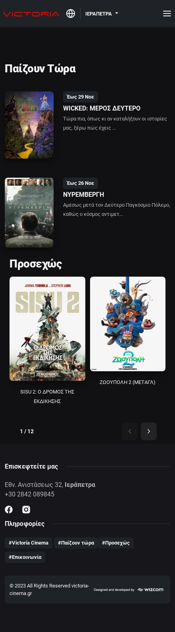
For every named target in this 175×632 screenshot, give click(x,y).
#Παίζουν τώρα (76, 543)
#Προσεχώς (116, 543)
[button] (101, 13)
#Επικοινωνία (25, 557)
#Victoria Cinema (28, 543)
